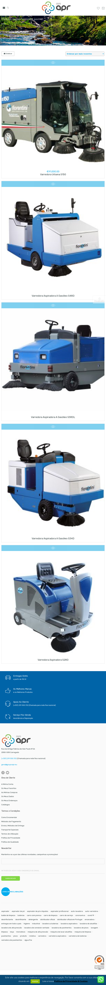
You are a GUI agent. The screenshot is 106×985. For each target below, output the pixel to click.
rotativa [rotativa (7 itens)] (32, 936)
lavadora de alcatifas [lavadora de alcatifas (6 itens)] (88, 924)
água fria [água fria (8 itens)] (28, 940)
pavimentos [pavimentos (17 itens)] (6, 936)
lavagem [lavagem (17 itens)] (94, 928)
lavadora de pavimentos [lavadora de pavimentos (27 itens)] (62, 928)
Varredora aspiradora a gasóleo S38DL (53, 417)
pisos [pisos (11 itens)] (15, 936)
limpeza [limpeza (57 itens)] (4, 932)
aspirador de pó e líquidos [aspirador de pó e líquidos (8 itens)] (37, 911)
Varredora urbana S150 (53, 174)
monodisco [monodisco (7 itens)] (20, 932)
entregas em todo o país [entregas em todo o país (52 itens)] (11, 924)
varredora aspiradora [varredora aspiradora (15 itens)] (57, 936)
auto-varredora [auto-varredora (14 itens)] (91, 911)
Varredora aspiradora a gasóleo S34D (53, 538)
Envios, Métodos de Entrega (12, 826)
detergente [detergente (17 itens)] (33, 919)
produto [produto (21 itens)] (23, 936)
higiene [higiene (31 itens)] (27, 924)
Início (3, 24)
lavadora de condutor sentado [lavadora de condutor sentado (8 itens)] (36, 928)
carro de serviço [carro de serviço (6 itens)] (66, 915)
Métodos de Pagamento (11, 821)
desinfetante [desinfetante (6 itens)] (20, 919)
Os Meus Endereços (9, 801)
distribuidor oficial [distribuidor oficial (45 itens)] (47, 919)
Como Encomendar (9, 817)
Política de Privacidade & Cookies (71, 981)
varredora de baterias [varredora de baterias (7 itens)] (78, 936)
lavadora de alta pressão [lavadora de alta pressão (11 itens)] (11, 928)
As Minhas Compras (9, 792)
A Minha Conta (7, 784)
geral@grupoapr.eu (9, 765)
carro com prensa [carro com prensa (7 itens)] (34, 915)
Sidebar (8, 54)
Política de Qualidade (10, 842)
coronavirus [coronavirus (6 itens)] (80, 915)
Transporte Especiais (10, 830)
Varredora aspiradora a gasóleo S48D (53, 295)
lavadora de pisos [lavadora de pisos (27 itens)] (81, 928)
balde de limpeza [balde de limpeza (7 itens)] (8, 915)
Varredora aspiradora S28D (53, 659)
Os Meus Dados (7, 796)
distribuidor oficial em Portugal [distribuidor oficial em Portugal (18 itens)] (69, 919)
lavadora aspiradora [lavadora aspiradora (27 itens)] (69, 924)
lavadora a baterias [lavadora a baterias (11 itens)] (50, 924)
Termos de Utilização (9, 834)
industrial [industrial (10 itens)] (36, 924)
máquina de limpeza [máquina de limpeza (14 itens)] (83, 932)
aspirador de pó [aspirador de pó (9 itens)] (18, 911)
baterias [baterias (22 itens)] (21, 915)
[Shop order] (85, 54)
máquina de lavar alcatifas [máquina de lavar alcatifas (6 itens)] (61, 932)
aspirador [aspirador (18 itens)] (5, 911)
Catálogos (5, 805)
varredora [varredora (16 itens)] (42, 936)
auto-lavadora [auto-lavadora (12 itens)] (77, 911)
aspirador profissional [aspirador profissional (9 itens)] (60, 911)
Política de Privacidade (10, 838)
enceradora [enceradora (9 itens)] (89, 919)
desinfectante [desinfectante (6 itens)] (7, 919)
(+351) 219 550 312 (9, 758)
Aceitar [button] (35, 981)
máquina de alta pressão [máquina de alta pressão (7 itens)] (38, 932)
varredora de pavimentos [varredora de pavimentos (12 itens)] (11, 940)
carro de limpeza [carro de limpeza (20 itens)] (50, 915)
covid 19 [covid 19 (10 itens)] (91, 915)
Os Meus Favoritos (8, 788)
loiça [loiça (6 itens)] (12, 932)
